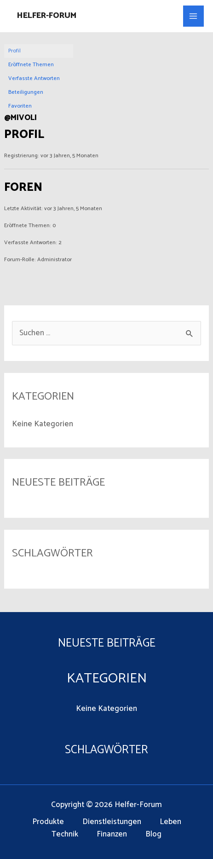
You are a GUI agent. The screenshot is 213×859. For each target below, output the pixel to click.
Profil (14, 50)
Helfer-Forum (46, 16)
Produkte (48, 822)
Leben (170, 822)
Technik (65, 834)
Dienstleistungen (111, 822)
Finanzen (112, 834)
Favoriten (20, 106)
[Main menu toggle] (193, 16)
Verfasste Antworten (34, 78)
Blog (153, 834)
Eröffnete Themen (31, 64)
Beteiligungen (25, 92)
